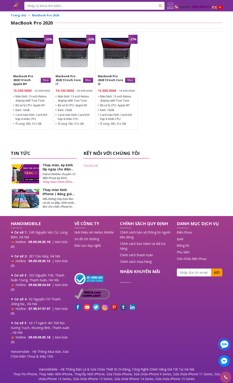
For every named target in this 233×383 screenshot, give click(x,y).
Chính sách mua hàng (136, 261)
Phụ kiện (183, 252)
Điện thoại (184, 232)
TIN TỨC (20, 153)
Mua (45, 80)
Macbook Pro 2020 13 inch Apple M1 (23, 80)
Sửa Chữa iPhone (119, 374)
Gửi (217, 272)
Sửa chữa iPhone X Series (152, 374)
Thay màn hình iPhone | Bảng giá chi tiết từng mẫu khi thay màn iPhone (59, 196)
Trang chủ (18, 15)
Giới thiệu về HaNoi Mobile (94, 232)
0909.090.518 (202, 7)
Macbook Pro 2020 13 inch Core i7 (68, 80)
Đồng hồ (183, 245)
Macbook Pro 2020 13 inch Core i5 (110, 80)
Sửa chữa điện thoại (191, 258)
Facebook (91, 165)
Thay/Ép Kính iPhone (89, 374)
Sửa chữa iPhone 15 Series (175, 379)
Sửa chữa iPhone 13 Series (92, 379)
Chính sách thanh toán (136, 255)
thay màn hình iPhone (59, 182)
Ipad (180, 239)
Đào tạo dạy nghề (87, 245)
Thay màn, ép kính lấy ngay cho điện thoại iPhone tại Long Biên (58, 171)
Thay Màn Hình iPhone (55, 374)
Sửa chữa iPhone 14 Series (134, 379)
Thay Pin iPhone (25, 374)
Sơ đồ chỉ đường (86, 239)
